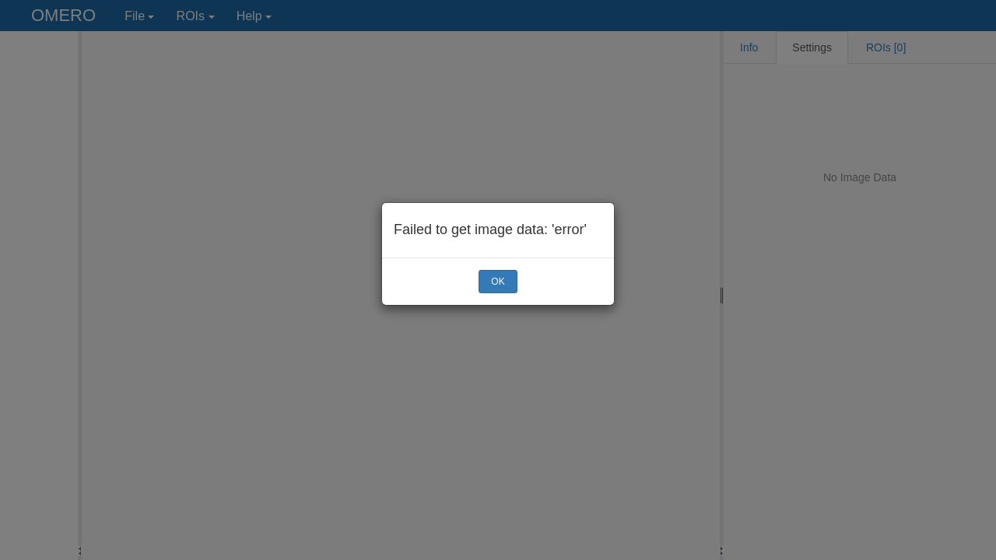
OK (497, 281)
